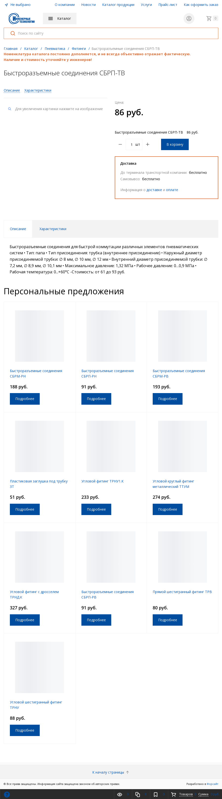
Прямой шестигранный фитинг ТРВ (182, 591)
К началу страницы (111, 772)
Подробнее (24, 398)
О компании (65, 4)
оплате (172, 189)
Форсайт (212, 784)
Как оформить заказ (201, 4)
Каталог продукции (118, 4)
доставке (154, 189)
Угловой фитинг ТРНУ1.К (102, 481)
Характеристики (37, 90)
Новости (88, 4)
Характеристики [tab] (52, 228)
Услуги (146, 4)
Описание (12, 90)
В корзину (174, 144)
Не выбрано (17, 4)
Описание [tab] (18, 228)
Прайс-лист (167, 4)
